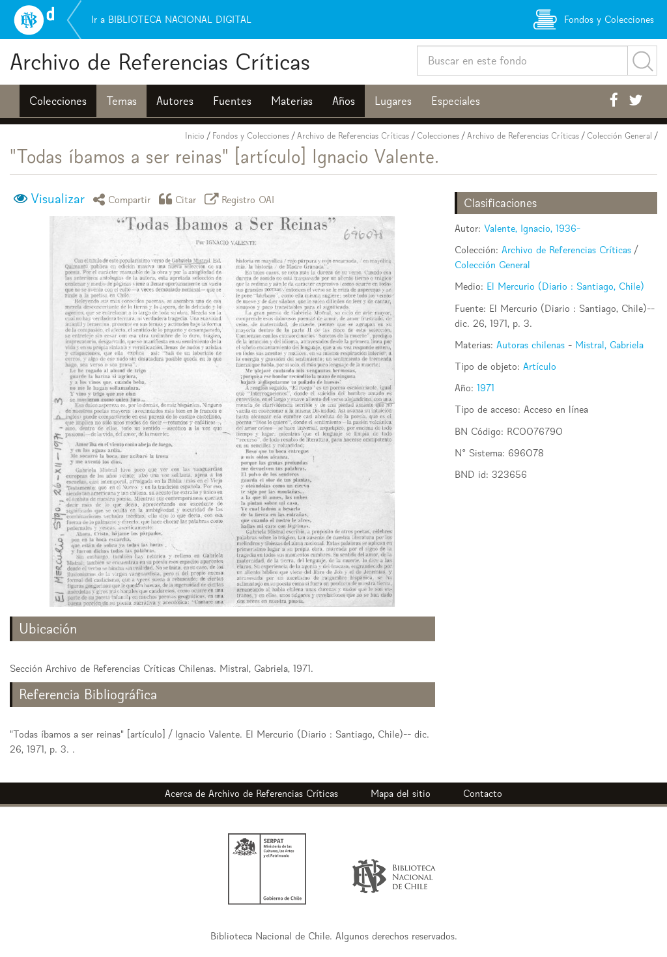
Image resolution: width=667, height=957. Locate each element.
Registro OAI (242, 199)
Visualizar (58, 198)
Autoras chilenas (530, 345)
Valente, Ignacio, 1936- (532, 228)
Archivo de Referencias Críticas (160, 61)
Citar (180, 199)
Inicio (195, 135)
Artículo (539, 366)
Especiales (455, 101)
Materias (292, 101)
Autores (174, 101)
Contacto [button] (482, 793)
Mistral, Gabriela (609, 345)
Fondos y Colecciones (250, 135)
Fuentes (232, 101)
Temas (121, 101)
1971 (485, 387)
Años (343, 101)
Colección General (619, 135)
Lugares (393, 101)
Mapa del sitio (401, 793)
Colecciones (58, 101)
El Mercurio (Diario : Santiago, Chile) (565, 286)
